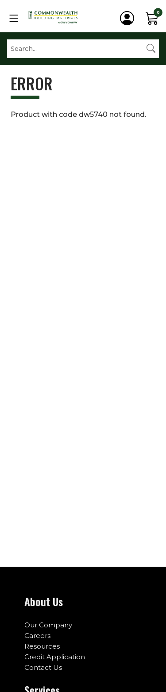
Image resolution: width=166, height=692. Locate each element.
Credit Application (54, 657)
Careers (37, 635)
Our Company (48, 625)
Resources (42, 646)
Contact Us (43, 667)
